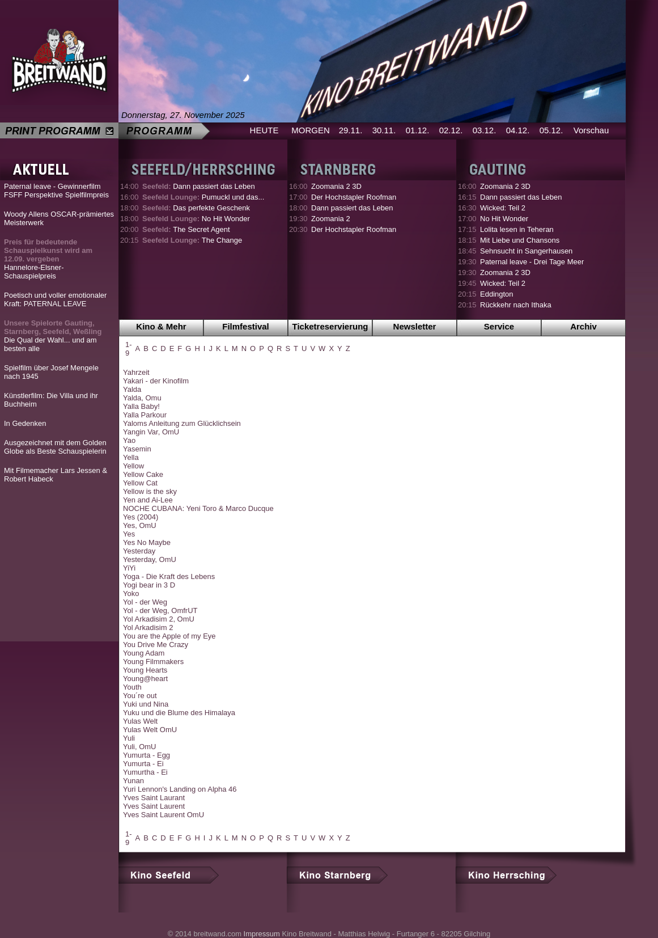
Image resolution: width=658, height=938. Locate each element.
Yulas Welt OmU (150, 729)
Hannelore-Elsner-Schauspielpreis (48, 259)
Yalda (132, 389)
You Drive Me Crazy (155, 644)
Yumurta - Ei (143, 763)
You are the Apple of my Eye (169, 636)
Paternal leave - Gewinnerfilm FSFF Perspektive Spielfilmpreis (56, 190)
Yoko (131, 593)
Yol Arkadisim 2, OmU (158, 619)
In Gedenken (25, 423)
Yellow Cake (143, 474)
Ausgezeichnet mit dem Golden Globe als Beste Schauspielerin (55, 446)
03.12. (484, 130)
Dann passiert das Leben (198, 186)
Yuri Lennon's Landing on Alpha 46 (180, 789)
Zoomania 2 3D (336, 186)
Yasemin (137, 449)
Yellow (133, 466)
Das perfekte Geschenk (196, 208)
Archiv (583, 326)
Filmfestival (245, 326)
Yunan (133, 780)
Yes (129, 534)
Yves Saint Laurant (154, 797)
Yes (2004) (140, 517)
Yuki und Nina (145, 704)
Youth (132, 687)
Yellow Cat (140, 483)
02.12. (451, 130)
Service (499, 326)
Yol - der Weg (145, 602)
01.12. (418, 130)
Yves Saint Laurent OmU (163, 814)
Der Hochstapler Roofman (353, 197)
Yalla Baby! (141, 406)
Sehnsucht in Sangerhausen (526, 251)
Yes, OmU (139, 525)
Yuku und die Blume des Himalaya (179, 712)
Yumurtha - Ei (145, 772)
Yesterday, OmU (149, 559)
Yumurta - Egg (146, 755)
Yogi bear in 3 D (149, 585)
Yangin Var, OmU (151, 432)
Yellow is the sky (150, 491)
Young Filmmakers (153, 661)
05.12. (551, 130)
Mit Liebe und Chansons (519, 240)
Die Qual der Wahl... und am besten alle (52, 336)
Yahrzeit (136, 372)
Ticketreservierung (330, 326)
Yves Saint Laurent (154, 806)
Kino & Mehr (161, 326)
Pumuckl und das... (203, 197)
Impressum (262, 933)
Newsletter (414, 326)
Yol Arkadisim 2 (148, 627)
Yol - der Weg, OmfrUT (160, 610)
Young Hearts (145, 670)
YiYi (129, 568)
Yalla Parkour (145, 415)
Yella (131, 457)
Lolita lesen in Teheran (517, 229)
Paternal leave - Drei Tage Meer (532, 261)
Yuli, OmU (139, 746)
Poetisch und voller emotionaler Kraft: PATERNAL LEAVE (55, 299)
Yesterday (139, 551)
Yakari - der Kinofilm (156, 381)
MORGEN (310, 130)
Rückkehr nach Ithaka (515, 305)
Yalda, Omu (142, 398)
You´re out (140, 695)
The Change (192, 240)
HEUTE (264, 130)
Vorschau (591, 130)
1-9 (128, 348)
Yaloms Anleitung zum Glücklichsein (182, 423)
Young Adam (143, 653)
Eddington (496, 294)
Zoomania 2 (330, 218)
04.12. (518, 130)
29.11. (351, 130)
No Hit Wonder (196, 218)
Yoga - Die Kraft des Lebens (169, 576)
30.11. (384, 130)
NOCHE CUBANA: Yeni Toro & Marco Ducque (198, 508)
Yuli (129, 738)
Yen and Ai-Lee (148, 500)
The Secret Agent (186, 229)
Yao (129, 440)
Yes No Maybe (147, 542)
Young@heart (145, 678)
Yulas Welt (140, 721)
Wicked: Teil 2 (502, 208)
